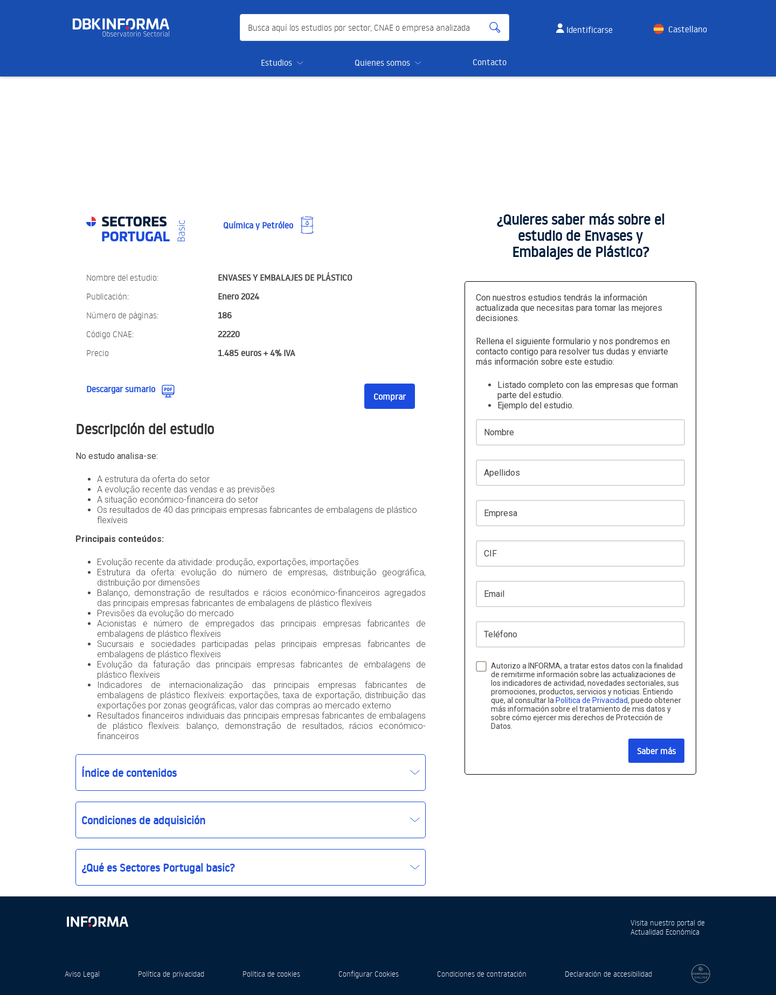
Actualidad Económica (664, 931)
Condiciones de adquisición (143, 820)
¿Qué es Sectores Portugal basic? (158, 867)
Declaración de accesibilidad (608, 973)
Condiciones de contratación (481, 973)
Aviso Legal (82, 973)
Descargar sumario (120, 389)
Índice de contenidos (129, 773)
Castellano (687, 29)
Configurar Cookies (368, 973)
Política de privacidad (171, 973)
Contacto (490, 62)
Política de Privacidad (592, 700)
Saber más (656, 751)
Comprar (389, 396)
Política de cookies (271, 973)
